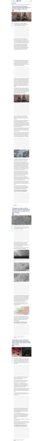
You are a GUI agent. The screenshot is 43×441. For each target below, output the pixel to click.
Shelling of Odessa (22, 439)
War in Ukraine (13, 4)
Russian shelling (18, 439)
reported (20, 296)
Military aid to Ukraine (27, 4)
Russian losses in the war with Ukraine (20, 336)
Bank (15, 184)
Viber (20, 191)
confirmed (19, 383)
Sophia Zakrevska (15, 213)
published (15, 42)
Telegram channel (16, 191)
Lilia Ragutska (15, 10)
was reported (17, 376)
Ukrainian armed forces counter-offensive (20, 4)
